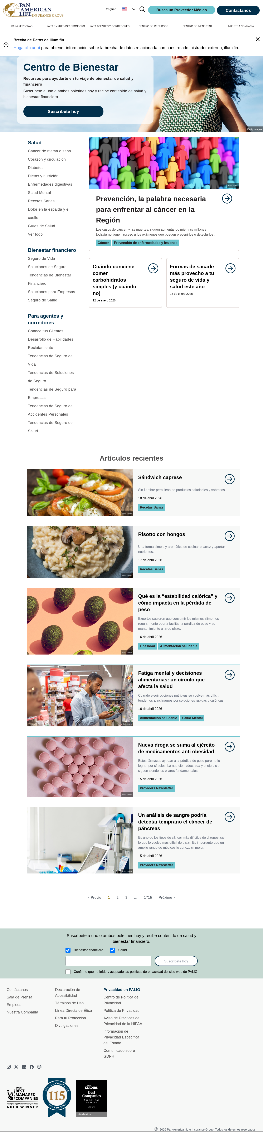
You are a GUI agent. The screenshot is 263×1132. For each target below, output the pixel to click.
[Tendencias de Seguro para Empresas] (53, 393)
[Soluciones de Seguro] (53, 267)
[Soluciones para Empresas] (53, 292)
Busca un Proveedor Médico (181, 10)
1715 (148, 897)
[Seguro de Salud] (53, 300)
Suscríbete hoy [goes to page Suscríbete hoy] (63, 111)
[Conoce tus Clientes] (53, 331)
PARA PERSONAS (22, 26)
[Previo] (93, 898)
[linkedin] (24, 1067)
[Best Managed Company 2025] (24, 1098)
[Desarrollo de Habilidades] (53, 339)
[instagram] (9, 1067)
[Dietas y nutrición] (53, 176)
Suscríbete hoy (176, 961)
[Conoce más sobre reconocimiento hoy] (93, 1098)
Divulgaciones (66, 1025)
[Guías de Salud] (53, 226)
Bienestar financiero (88, 950)
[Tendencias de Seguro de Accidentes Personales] (53, 410)
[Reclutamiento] (53, 348)
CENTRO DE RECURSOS (153, 26)
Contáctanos (238, 10)
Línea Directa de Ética (73, 1010)
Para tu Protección (70, 1018)
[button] (129, 9)
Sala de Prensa (19, 997)
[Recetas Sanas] (53, 201)
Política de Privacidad (121, 1010)
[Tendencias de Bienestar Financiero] (53, 279)
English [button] (111, 9)
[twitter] (16, 1067)
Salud (122, 950)
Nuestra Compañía (22, 1012)
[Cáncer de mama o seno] (53, 151)
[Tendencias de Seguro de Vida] (53, 360)
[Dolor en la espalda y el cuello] (53, 213)
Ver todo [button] (35, 234)
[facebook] (31, 1067)
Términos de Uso (69, 1003)
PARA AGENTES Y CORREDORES (110, 26)
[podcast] (39, 1067)
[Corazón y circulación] (53, 159)
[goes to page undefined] (225, 199)
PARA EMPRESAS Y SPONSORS (66, 26)
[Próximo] (167, 898)
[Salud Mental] (53, 193)
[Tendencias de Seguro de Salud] (53, 427)
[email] (108, 961)
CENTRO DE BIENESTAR (197, 26)
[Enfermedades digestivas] (53, 184)
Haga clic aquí (27, 47)
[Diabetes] (53, 168)
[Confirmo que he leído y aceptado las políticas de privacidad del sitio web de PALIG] (67, 971)
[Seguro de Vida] (53, 258)
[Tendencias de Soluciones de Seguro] (53, 377)
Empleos (14, 1005)
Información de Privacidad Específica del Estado (121, 1037)
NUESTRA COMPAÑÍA (241, 26)
